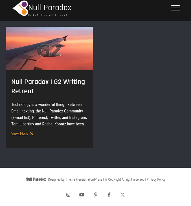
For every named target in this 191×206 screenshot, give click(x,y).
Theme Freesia (75, 179)
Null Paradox (49, 8)
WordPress (95, 179)
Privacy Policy (156, 179)
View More (21, 134)
